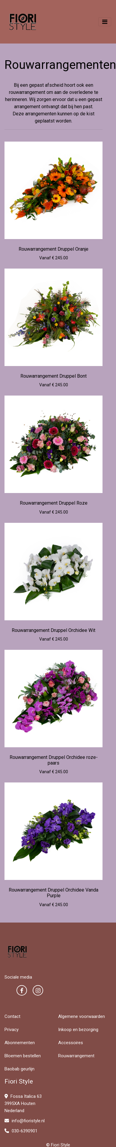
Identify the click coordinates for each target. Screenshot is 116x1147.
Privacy (11, 1029)
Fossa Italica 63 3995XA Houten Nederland (23, 1103)
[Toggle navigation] (104, 21)
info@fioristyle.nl (24, 1120)
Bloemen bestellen (22, 1055)
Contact (12, 1016)
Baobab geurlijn (19, 1069)
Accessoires (70, 1042)
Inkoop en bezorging (78, 1029)
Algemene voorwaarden (81, 1016)
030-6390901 (20, 1131)
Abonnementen (19, 1042)
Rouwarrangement (76, 1055)
